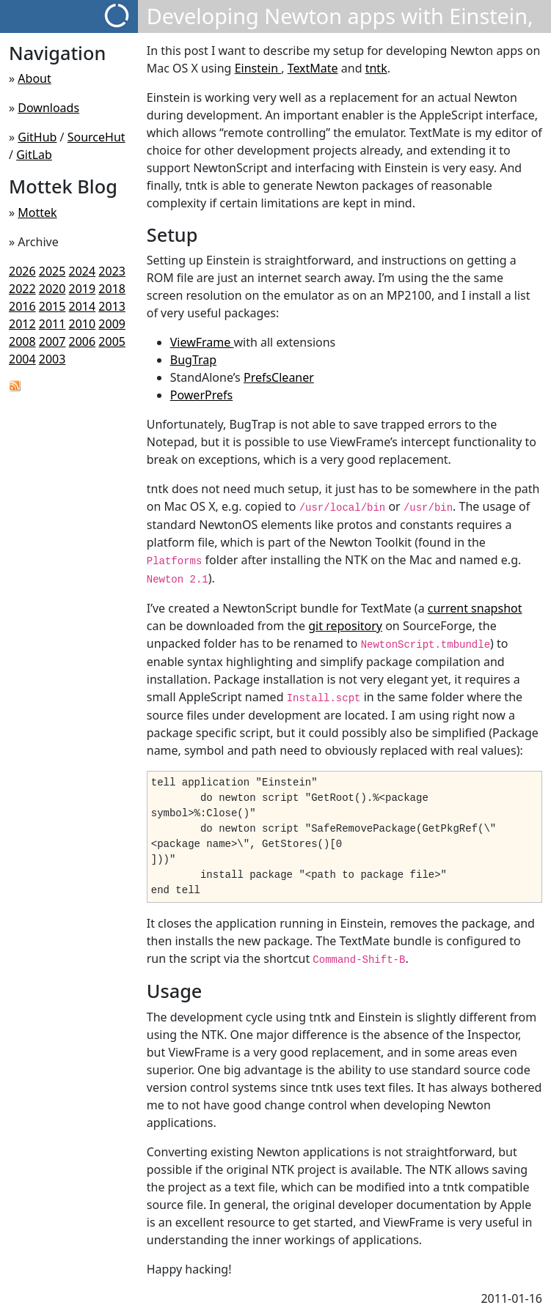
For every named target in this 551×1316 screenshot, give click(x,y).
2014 (82, 306)
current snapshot (475, 608)
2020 (52, 289)
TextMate (313, 68)
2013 (111, 306)
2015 (52, 306)
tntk (376, 68)
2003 (52, 359)
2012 (22, 324)
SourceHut (96, 137)
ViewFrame (202, 342)
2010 (82, 324)
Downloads (48, 108)
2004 (22, 359)
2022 (22, 289)
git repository (345, 626)
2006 (82, 341)
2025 (52, 271)
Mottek (37, 212)
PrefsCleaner (279, 377)
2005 (111, 341)
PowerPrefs (201, 395)
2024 (82, 271)
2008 (22, 341)
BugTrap (193, 360)
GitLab (34, 155)
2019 (82, 289)
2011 (52, 324)
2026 (22, 271)
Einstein (258, 68)
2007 (52, 341)
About (34, 78)
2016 (22, 306)
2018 (111, 289)
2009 (111, 324)
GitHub (37, 137)
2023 (111, 271)
